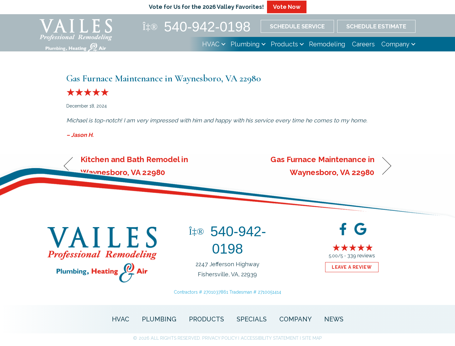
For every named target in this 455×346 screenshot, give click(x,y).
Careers (363, 44)
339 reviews (361, 256)
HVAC (211, 44)
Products (284, 44)
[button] (223, 44)
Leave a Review (352, 267)
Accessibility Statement (270, 338)
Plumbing (245, 44)
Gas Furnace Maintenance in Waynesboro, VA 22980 (163, 78)
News (333, 319)
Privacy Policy (219, 338)
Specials (252, 319)
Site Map (312, 338)
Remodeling (327, 44)
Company (395, 44)
